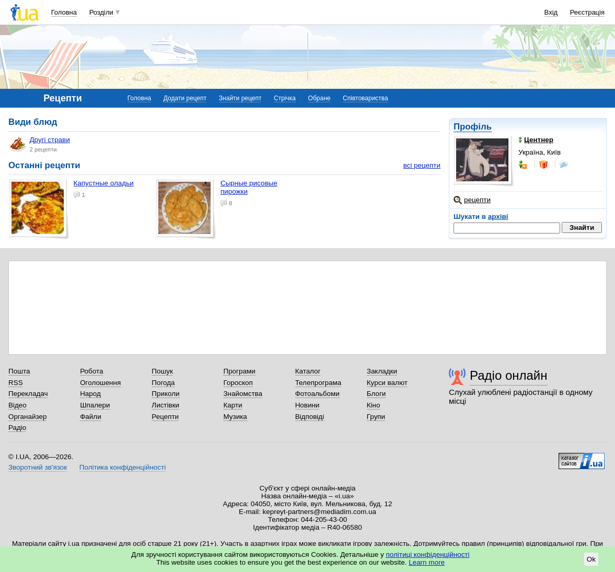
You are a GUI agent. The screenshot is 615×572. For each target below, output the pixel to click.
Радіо (17, 427)
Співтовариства (365, 98)
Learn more (427, 562)
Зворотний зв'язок (37, 467)
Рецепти (165, 417)
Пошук (162, 371)
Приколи (165, 394)
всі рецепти (421, 165)
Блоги (376, 394)
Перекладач (28, 394)
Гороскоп (237, 383)
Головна (64, 12)
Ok (591, 559)
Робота (91, 371)
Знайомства (242, 394)
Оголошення (100, 383)
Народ (90, 394)
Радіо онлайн (509, 375)
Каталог (308, 371)
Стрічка (285, 98)
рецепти (472, 200)
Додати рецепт (185, 98)
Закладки (382, 371)
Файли (90, 417)
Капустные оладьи (104, 183)
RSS (15, 383)
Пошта (19, 371)
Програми (239, 371)
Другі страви (39, 144)
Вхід (551, 12)
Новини (307, 405)
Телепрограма (318, 383)
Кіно (373, 405)
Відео (17, 405)
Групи (376, 417)
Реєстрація (587, 12)
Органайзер (27, 417)
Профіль (473, 127)
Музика (235, 417)
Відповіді (309, 417)
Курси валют (387, 383)
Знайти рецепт (240, 98)
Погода (163, 383)
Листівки (165, 405)
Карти (232, 405)
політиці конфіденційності (428, 554)
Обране (319, 98)
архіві (498, 216)
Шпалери (95, 405)
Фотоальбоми (317, 394)
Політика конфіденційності (122, 467)
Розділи (101, 12)
